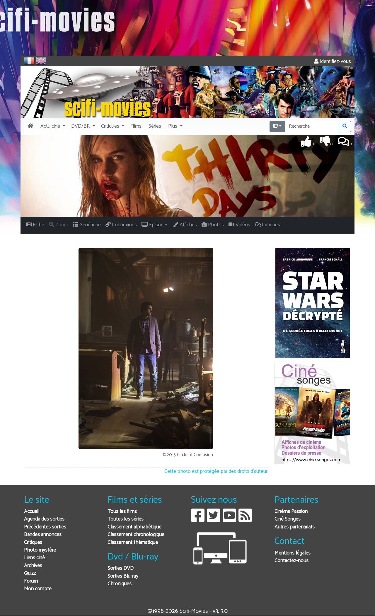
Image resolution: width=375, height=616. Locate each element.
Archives (33, 566)
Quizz (30, 573)
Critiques (33, 542)
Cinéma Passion (291, 511)
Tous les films (122, 511)
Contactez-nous (291, 561)
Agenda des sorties (44, 519)
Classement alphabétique (134, 527)
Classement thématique (133, 542)
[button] (52, 126)
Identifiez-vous (332, 61)
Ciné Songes (288, 519)
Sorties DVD (121, 568)
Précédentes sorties (45, 527)
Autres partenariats (295, 527)
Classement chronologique (136, 535)
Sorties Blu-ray (123, 576)
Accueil (31, 511)
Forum (31, 581)
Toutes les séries (126, 519)
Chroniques (120, 584)
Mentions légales (293, 553)
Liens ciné (34, 558)
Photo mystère (40, 550)
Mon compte (38, 589)
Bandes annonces (43, 535)
